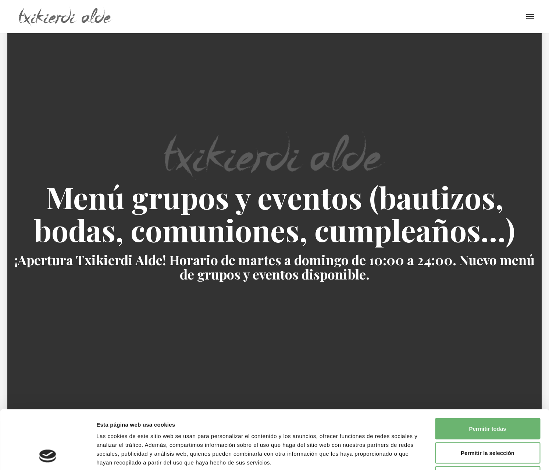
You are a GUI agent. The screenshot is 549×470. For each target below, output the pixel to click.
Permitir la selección (487, 398)
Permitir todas (487, 373)
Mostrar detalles (398, 455)
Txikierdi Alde (65, 17)
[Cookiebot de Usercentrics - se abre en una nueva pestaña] (47, 455)
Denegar (488, 422)
